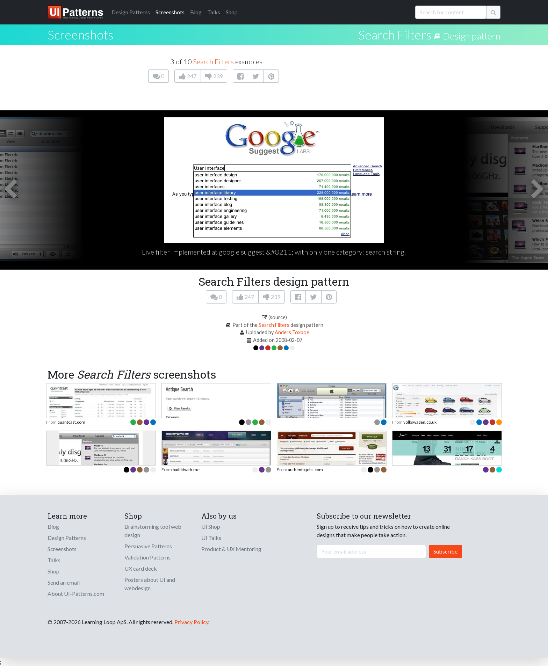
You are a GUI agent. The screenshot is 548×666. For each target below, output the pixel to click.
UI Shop (210, 526)
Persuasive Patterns (148, 546)
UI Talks (211, 537)
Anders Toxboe (292, 332)
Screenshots (170, 12)
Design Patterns (67, 537)
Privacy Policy (191, 622)
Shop (232, 12)
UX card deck (140, 568)
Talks (213, 12)
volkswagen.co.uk (420, 422)
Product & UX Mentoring (231, 549)
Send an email (64, 582)
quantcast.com (71, 422)
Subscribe (445, 551)
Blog (196, 12)
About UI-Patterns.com (76, 593)
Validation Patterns (147, 557)
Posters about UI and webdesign (149, 583)
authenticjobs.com (305, 469)
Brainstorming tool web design (152, 530)
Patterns (130, 12)
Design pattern (471, 36)
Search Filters (395, 34)
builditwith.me (186, 469)
